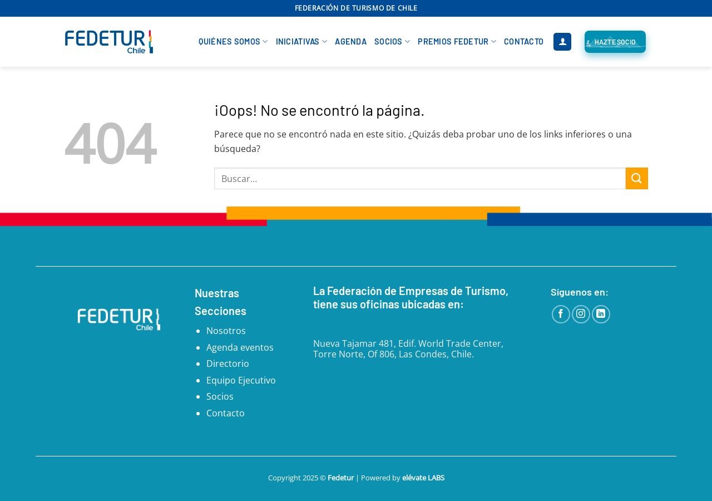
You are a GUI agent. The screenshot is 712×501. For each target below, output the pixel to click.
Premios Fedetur (457, 41)
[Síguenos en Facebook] (561, 314)
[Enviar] (637, 178)
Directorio (227, 363)
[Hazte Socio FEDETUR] (615, 42)
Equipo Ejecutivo (241, 380)
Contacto (523, 41)
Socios (392, 41)
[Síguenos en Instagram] (581, 314)
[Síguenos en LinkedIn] (601, 314)
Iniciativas (302, 41)
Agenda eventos (240, 347)
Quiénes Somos (233, 41)
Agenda (351, 41)
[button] (562, 42)
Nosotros (226, 331)
